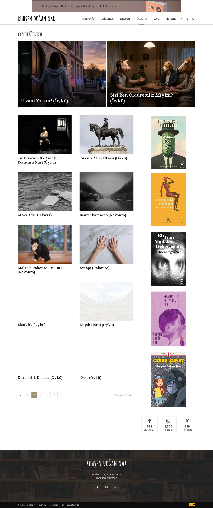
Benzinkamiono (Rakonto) (103, 215)
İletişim (171, 18)
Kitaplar (125, 18)
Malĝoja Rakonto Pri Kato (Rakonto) (40, 270)
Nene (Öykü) (90, 378)
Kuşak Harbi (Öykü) (97, 325)
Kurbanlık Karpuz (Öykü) (40, 378)
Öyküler (142, 18)
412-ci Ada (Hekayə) (35, 215)
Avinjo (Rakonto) (94, 268)
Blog (157, 18)
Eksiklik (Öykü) (31, 325)
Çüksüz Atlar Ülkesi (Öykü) (103, 158)
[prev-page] (20, 395)
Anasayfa (88, 18)
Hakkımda (107, 18)
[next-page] (55, 395)
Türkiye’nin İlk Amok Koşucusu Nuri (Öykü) (37, 160)
